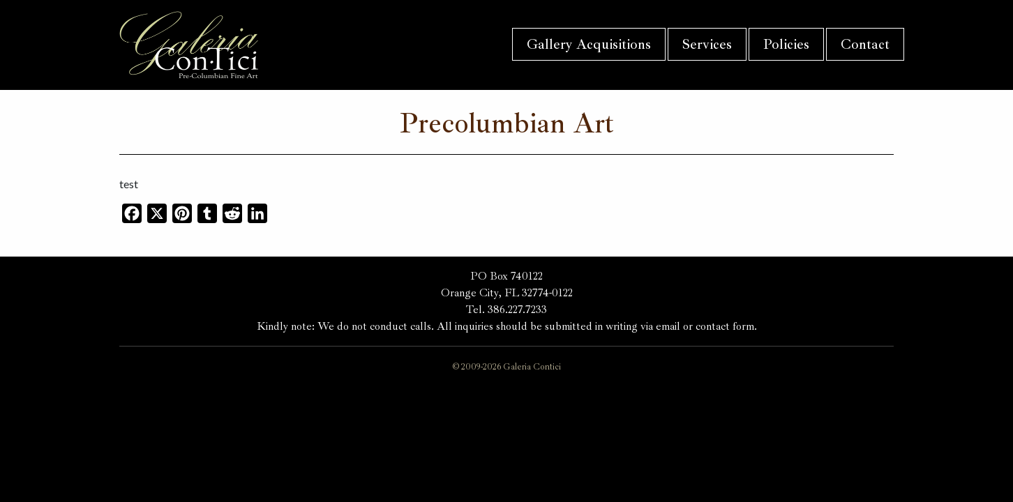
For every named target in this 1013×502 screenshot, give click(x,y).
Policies (786, 44)
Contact (865, 44)
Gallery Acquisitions (589, 44)
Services (707, 44)
